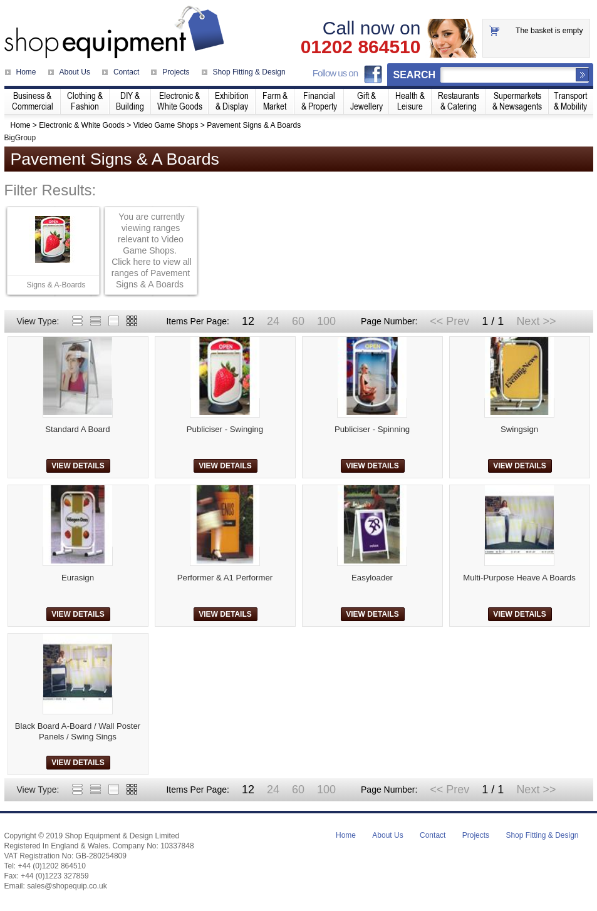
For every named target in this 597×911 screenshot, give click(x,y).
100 (326, 321)
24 (273, 321)
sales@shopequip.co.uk (67, 886)
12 (248, 321)
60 (298, 321)
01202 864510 (361, 47)
